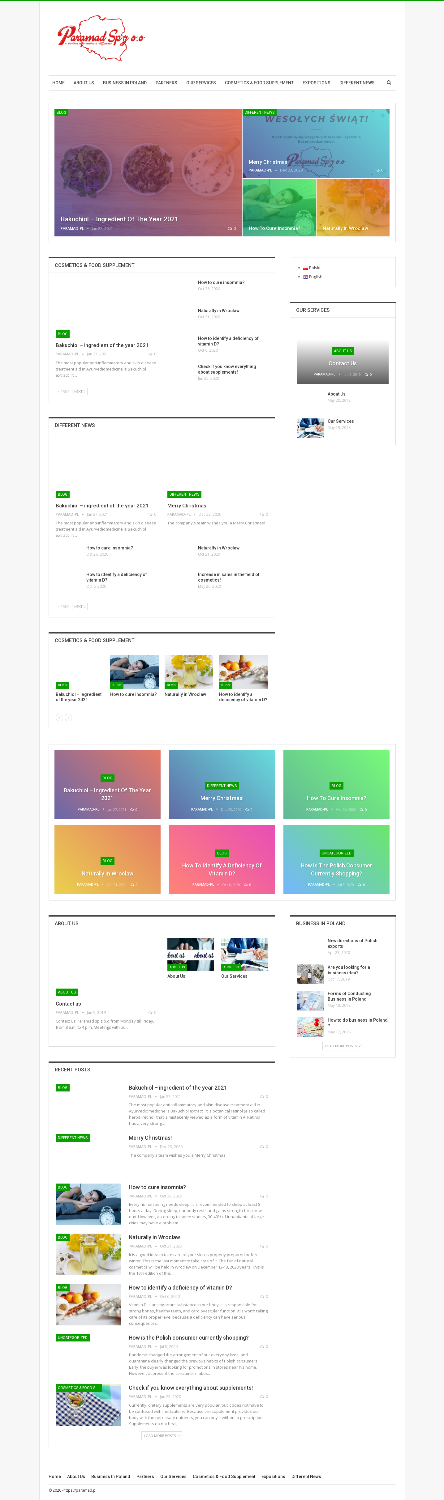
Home (58, 82)
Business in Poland (125, 82)
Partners (166, 82)
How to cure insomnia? (274, 228)
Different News (357, 82)
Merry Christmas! (269, 162)
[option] (162, 682)
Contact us (343, 363)
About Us (337, 394)
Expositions (316, 82)
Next (79, 391)
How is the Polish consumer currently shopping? (189, 1337)
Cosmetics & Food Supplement (259, 82)
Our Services (201, 82)
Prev (63, 391)
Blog (61, 112)
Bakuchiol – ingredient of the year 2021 (120, 219)
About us (84, 82)
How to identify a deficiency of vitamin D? (180, 1287)
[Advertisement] (283, 37)
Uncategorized (336, 853)
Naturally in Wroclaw (345, 228)
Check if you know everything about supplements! (191, 1387)
